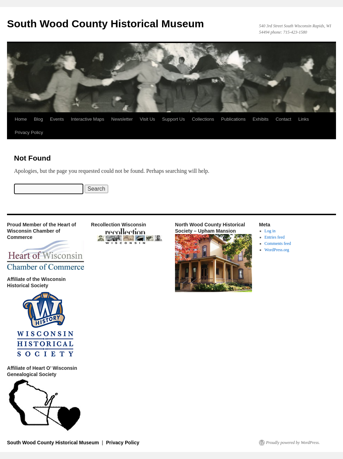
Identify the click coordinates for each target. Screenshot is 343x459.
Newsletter (122, 119)
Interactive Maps (87, 119)
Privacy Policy (29, 132)
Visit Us (147, 119)
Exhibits (261, 119)
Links (303, 119)
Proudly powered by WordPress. (293, 442)
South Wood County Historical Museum (105, 23)
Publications (233, 119)
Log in (270, 230)
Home (21, 119)
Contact (283, 119)
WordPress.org (277, 249)
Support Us (173, 119)
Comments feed (278, 243)
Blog (38, 119)
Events (57, 119)
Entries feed (275, 237)
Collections (203, 119)
